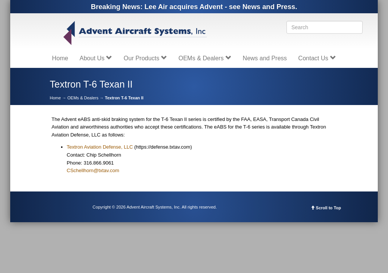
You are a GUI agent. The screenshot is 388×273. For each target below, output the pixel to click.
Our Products (145, 58)
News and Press (265, 58)
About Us (96, 58)
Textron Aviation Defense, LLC (100, 147)
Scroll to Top (326, 208)
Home (60, 58)
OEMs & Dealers (205, 58)
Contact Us (317, 58)
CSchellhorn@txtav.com (93, 170)
